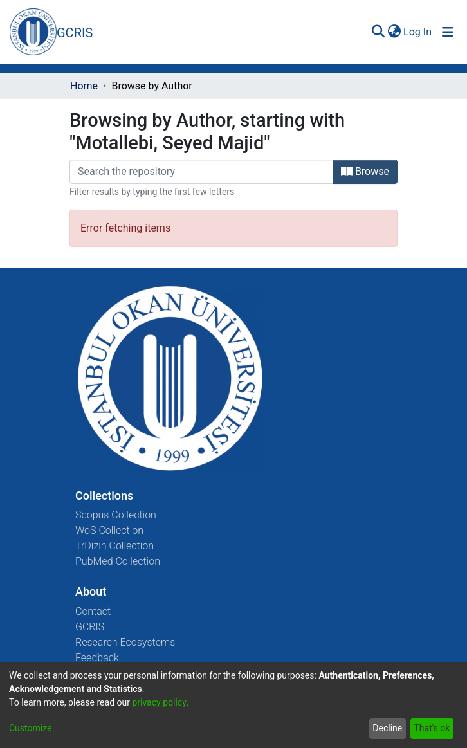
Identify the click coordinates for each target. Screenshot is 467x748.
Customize (30, 728)
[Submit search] (378, 32)
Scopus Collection (115, 515)
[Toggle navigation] (447, 32)
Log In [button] (418, 32)
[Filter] (201, 172)
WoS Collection (109, 530)
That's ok (432, 728)
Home (84, 86)
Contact (93, 611)
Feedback (97, 658)
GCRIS (89, 627)
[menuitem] (394, 32)
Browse (365, 171)
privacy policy (159, 702)
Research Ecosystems (125, 642)
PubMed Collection (117, 561)
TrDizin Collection (114, 546)
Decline (387, 728)
